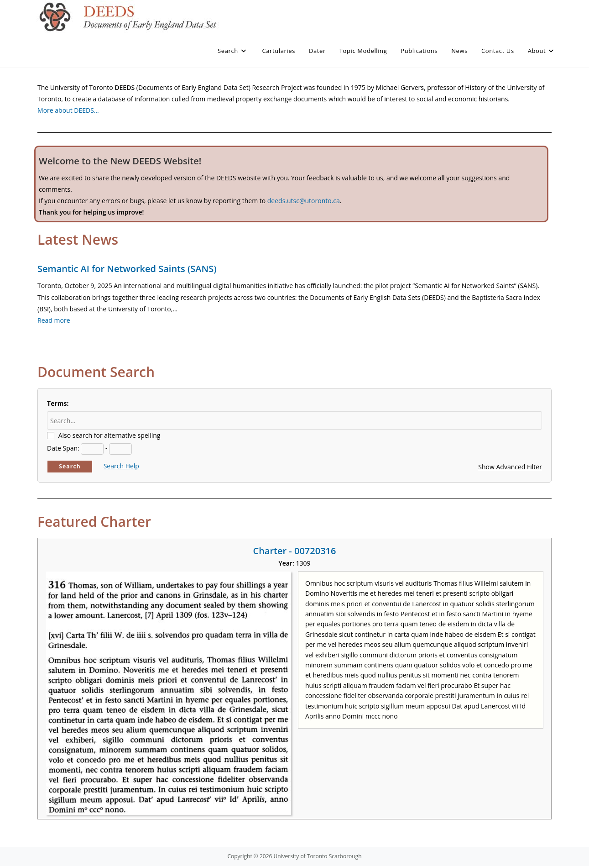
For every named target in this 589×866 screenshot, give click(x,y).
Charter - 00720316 (294, 551)
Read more (53, 320)
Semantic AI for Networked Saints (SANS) (126, 268)
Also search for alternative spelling (109, 435)
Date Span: (63, 448)
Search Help (121, 466)
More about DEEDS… (68, 110)
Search (70, 466)
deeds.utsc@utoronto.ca (303, 200)
